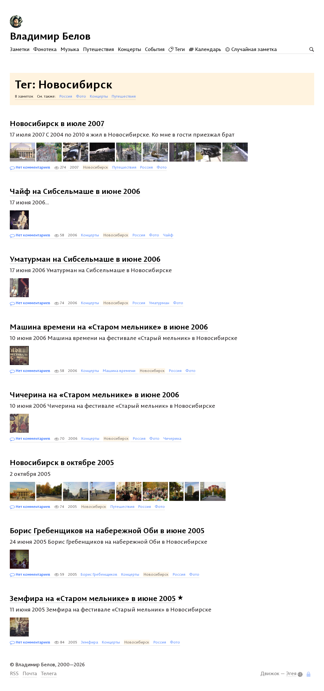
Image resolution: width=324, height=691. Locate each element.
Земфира (89, 642)
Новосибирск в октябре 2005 (62, 462)
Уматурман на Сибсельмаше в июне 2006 (85, 259)
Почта (29, 673)
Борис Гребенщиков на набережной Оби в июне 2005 (107, 530)
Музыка (69, 49)
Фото (81, 96)
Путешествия (98, 49)
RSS (14, 673)
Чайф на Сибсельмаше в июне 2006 (75, 191)
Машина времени (119, 370)
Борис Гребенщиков (99, 574)
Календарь (205, 49)
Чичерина (172, 438)
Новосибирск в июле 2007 (57, 123)
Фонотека (45, 49)
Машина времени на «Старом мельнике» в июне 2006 (109, 326)
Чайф (168, 235)
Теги (176, 49)
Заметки (19, 49)
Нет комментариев (30, 167)
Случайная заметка (251, 49)
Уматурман (159, 302)
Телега (49, 673)
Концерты (129, 49)
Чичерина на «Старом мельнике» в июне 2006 (94, 394)
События (155, 49)
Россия (65, 96)
